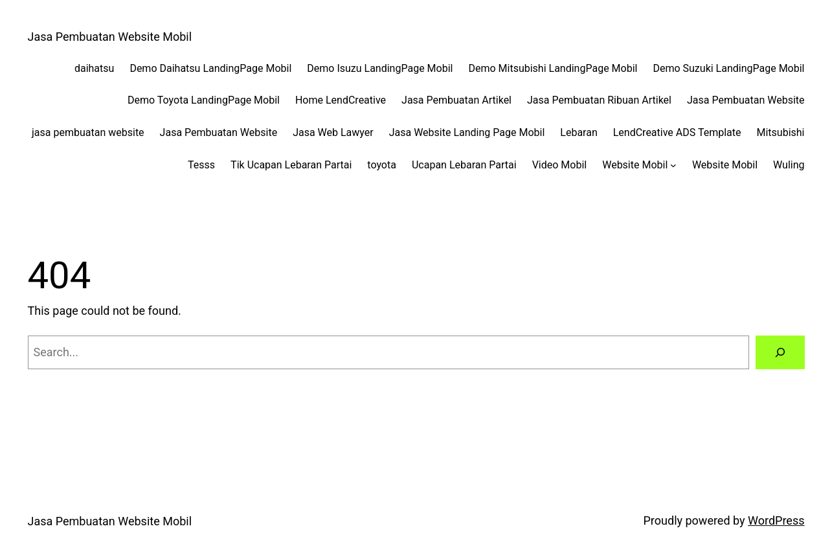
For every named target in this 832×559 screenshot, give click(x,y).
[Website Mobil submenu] (673, 165)
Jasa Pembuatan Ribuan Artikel (599, 100)
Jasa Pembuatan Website (746, 100)
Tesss (201, 165)
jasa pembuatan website (88, 132)
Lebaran (578, 132)
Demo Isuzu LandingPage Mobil (380, 68)
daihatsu (94, 68)
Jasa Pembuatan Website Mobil (110, 36)
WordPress (776, 520)
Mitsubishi (780, 132)
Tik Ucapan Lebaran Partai (291, 165)
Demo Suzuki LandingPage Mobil (728, 68)
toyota (381, 165)
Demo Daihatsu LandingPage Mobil (210, 68)
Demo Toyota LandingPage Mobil (204, 100)
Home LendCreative (340, 100)
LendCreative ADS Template (677, 132)
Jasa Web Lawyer (333, 132)
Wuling (788, 165)
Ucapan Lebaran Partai (464, 165)
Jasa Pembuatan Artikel (456, 100)
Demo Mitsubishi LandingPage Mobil (552, 68)
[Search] (780, 352)
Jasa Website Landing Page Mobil (467, 132)
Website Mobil (635, 165)
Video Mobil (559, 165)
